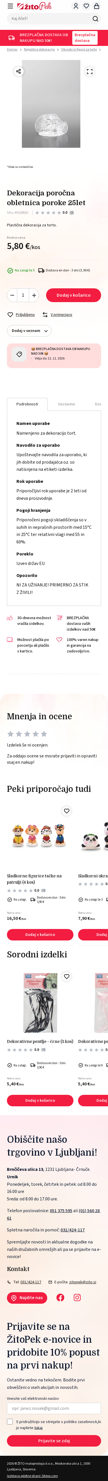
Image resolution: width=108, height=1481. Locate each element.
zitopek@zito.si (82, 1282)
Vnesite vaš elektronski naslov (33, 1399)
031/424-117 (72, 1230)
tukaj (38, 1428)
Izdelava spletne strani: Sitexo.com (32, 1476)
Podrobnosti (27, 404)
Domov (12, 49)
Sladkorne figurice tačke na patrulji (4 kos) (34, 879)
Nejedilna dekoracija (39, 49)
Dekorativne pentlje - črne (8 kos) (40, 1041)
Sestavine (66, 404)
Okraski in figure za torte (79, 49)
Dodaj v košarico (74, 295)
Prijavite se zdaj (54, 1441)
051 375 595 (61, 1211)
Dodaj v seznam (31, 331)
